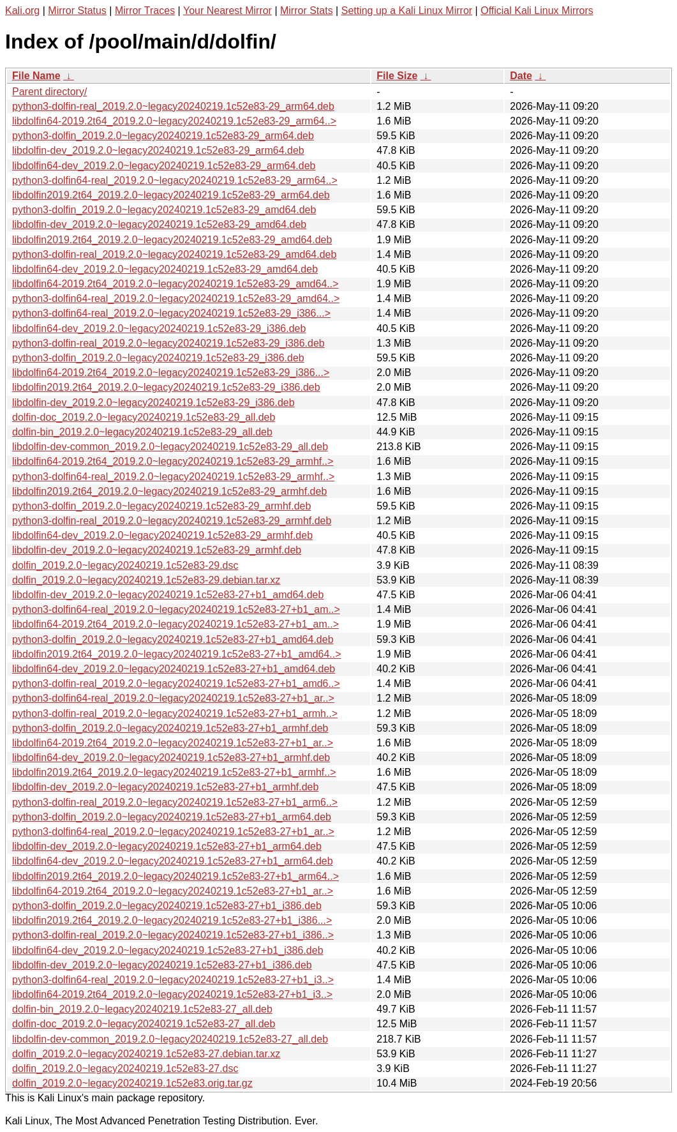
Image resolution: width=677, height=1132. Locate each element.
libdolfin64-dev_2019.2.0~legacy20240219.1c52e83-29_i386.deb (159, 328)
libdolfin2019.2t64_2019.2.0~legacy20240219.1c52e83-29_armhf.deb (169, 491)
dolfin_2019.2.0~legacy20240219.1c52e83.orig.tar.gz (132, 1083)
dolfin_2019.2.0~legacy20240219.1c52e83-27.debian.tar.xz (146, 1053)
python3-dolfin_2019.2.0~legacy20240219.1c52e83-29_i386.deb (158, 357)
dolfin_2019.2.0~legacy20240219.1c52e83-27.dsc (125, 1068)
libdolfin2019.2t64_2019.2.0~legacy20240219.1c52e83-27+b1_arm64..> (175, 876)
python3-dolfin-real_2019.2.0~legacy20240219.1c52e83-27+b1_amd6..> (176, 683)
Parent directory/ (49, 91)
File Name (36, 75)
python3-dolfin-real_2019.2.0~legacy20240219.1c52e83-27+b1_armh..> (175, 713)
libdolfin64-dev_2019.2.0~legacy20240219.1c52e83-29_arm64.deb (164, 165)
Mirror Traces (145, 10)
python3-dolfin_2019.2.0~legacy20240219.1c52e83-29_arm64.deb (163, 135)
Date (521, 75)
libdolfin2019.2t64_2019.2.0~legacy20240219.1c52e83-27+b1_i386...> (172, 920)
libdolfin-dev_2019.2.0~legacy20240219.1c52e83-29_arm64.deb (158, 150)
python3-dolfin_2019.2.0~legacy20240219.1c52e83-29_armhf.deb (161, 506)
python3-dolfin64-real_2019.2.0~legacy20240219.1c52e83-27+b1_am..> (176, 609)
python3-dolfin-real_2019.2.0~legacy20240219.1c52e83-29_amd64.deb (174, 254)
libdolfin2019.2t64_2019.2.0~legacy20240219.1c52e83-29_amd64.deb (172, 239)
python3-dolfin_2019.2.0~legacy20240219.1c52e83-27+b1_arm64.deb (171, 816)
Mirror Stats (306, 10)
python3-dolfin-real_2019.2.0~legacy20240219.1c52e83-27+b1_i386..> (173, 935)
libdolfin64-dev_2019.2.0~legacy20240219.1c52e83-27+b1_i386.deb (168, 950)
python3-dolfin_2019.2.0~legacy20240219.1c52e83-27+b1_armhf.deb (170, 728)
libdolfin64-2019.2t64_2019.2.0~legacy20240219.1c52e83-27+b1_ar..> (172, 742)
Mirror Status (77, 10)
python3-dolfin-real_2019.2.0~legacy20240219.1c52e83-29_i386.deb (168, 343)
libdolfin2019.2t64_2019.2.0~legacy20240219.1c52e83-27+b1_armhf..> (174, 772)
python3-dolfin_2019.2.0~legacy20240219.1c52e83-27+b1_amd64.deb (173, 639)
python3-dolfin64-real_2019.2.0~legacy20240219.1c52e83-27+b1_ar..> (173, 698)
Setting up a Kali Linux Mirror (406, 10)
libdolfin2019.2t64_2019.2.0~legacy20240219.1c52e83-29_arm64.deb (171, 195)
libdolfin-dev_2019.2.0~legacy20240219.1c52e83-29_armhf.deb (156, 550)
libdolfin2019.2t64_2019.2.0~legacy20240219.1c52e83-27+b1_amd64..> (176, 654)
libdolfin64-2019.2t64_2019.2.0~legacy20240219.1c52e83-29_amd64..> (175, 283)
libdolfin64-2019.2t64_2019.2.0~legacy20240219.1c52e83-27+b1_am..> (175, 624)
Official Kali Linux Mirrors (536, 10)
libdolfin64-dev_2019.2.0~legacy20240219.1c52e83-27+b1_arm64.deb (172, 861)
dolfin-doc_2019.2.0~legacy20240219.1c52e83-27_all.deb (143, 1023)
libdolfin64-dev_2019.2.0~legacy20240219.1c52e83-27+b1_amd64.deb (173, 668)
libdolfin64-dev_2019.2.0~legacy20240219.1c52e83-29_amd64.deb (165, 269)
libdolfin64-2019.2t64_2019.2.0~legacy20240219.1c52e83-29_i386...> (170, 372)
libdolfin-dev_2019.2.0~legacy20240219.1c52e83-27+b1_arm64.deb (167, 846)
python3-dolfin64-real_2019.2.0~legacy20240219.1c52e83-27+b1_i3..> (173, 979)
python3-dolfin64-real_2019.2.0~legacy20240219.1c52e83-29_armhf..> (173, 476)
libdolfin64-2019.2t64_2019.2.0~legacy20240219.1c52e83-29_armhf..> (173, 461)
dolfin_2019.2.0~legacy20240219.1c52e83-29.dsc (125, 565)
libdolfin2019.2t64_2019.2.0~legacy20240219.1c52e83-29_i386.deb (166, 387)
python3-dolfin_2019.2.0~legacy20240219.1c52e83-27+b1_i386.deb (167, 905)
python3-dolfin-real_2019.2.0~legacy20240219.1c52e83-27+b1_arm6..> (175, 802)
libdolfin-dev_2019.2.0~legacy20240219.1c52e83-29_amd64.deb (159, 224)
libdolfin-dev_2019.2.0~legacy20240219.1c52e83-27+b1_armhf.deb (165, 786)
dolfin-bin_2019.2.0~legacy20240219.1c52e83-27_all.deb (142, 1009)
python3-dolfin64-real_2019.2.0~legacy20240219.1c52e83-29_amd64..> (175, 298)
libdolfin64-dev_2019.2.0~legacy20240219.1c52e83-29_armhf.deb (162, 535)
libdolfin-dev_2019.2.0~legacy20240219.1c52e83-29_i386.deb (153, 402)
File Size (396, 75)
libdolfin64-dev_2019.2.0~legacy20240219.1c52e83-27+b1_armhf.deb (171, 757)
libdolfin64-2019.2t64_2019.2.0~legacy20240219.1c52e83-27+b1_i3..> (172, 994)
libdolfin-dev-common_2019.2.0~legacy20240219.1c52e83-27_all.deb (170, 1039)
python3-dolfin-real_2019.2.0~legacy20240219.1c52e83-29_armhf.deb (171, 520)
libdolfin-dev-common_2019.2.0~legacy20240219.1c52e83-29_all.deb (170, 446)
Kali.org (22, 10)
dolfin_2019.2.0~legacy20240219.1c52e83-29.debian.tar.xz (146, 580)
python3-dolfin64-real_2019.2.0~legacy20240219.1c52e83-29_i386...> (171, 313)
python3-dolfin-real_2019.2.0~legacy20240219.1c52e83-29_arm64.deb (173, 106)
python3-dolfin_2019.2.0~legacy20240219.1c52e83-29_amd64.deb (164, 209)
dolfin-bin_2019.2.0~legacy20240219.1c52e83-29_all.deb (142, 431)
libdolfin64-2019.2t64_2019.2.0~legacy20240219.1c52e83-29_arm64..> (174, 121)
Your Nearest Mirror (227, 10)
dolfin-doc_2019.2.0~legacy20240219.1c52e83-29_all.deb (143, 417)
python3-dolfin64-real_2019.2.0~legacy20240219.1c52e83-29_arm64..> (175, 180)
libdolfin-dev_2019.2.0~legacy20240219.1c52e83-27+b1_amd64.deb (168, 594)
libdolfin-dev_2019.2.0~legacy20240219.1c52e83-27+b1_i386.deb (162, 965)
